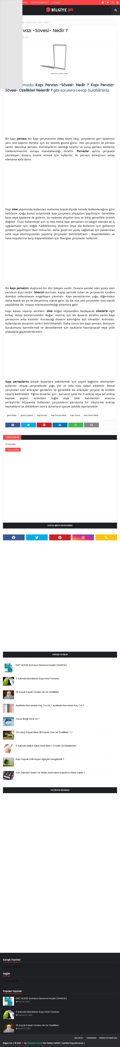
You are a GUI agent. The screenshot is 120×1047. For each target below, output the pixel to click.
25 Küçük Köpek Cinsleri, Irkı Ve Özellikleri (37, 691)
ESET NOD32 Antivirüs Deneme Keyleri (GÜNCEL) (41, 665)
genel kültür (12, 415)
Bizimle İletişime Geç (108, 1038)
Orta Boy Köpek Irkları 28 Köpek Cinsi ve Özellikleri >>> (44, 732)
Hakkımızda (91, 1038)
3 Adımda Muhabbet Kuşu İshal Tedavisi (37, 678)
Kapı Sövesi (75, 415)
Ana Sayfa (78, 1038)
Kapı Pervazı (42, 415)
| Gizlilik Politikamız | (40, 2)
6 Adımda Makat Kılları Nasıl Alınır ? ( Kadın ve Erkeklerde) (46, 745)
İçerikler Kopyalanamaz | (73, 1043)
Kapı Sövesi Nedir (91, 415)
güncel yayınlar (27, 415)
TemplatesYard (34, 1043)
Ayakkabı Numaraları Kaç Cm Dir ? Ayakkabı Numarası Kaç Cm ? (50, 705)
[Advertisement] (60, 113)
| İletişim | (56, 2)
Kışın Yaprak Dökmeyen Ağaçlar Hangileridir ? (40, 759)
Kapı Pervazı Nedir (58, 415)
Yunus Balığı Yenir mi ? (27, 718)
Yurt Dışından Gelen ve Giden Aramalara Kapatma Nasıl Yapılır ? (50, 772)
